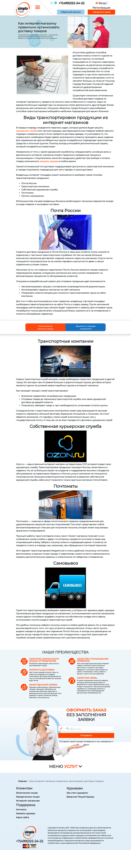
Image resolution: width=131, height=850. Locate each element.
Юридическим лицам (28, 797)
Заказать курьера (25, 813)
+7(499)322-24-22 (71, 3)
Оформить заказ (101, 12)
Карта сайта (22, 817)
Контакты (21, 809)
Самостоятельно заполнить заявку (45, 327)
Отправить (86, 735)
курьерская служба (26, 131)
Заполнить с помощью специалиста (85, 327)
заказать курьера (49, 161)
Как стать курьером (77, 793)
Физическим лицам (27, 793)
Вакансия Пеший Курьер (80, 797)
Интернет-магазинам (28, 800)
